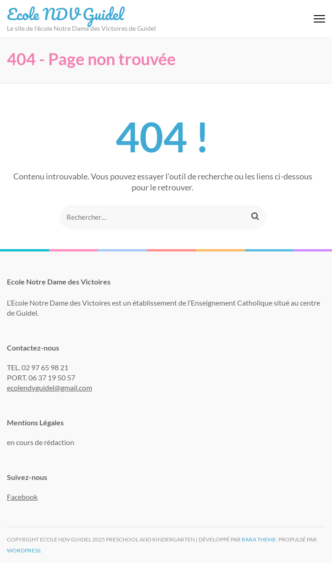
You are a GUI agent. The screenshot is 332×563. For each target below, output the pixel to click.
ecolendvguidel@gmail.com (49, 387)
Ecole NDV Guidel (65, 14)
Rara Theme (259, 539)
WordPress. (24, 550)
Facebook (22, 496)
